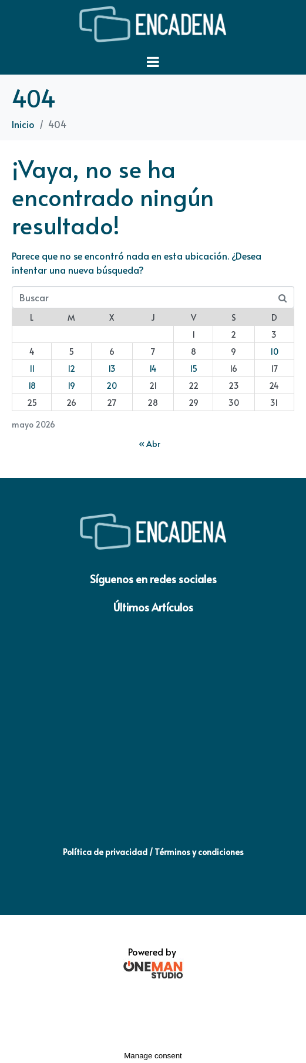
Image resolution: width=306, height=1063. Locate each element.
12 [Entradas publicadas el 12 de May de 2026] (71, 368)
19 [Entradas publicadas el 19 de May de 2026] (71, 385)
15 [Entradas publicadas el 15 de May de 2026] (193, 368)
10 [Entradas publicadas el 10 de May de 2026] (274, 351)
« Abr (149, 443)
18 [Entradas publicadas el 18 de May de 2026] (32, 385)
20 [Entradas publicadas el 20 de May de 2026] (111, 385)
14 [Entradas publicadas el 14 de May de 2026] (153, 368)
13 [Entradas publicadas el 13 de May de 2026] (112, 368)
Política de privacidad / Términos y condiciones (153, 851)
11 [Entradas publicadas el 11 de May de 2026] (32, 368)
